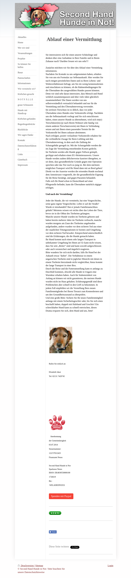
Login (110, 565)
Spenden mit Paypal (61, 496)
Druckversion (26, 565)
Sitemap (39, 565)
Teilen (52, 532)
